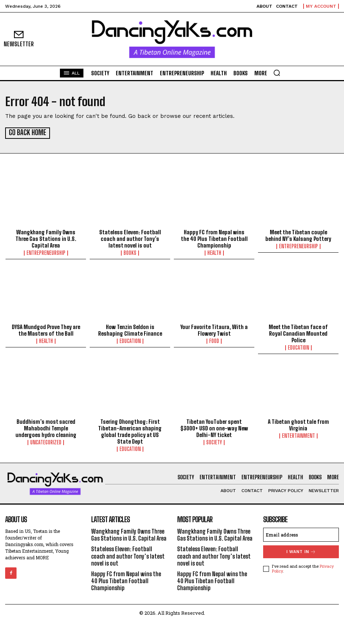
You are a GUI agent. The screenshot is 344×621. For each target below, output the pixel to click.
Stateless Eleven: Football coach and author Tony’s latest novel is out (130, 238)
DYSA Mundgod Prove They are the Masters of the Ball (46, 329)
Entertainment (298, 435)
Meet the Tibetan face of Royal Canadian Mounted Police (298, 333)
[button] (276, 72)
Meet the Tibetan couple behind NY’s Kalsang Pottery (298, 234)
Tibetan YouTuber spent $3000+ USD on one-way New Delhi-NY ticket (214, 427)
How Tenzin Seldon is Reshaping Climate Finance (130, 329)
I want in (301, 551)
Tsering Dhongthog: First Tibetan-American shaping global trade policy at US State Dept (130, 431)
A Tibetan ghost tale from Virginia (298, 424)
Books (129, 252)
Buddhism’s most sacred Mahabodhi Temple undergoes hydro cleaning (45, 427)
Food (214, 340)
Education (130, 340)
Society (214, 441)
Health (214, 252)
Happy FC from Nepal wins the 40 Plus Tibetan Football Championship (214, 238)
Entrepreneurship (45, 252)
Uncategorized (45, 441)
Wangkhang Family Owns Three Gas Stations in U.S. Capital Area (45, 238)
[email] (301, 534)
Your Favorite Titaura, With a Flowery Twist (214, 329)
